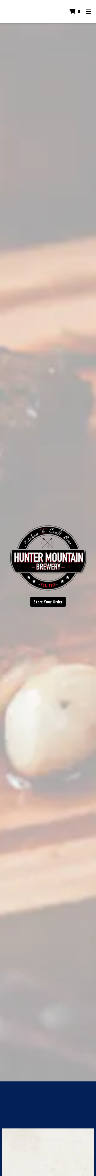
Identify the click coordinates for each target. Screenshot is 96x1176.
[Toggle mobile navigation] (88, 11)
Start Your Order (48, 602)
